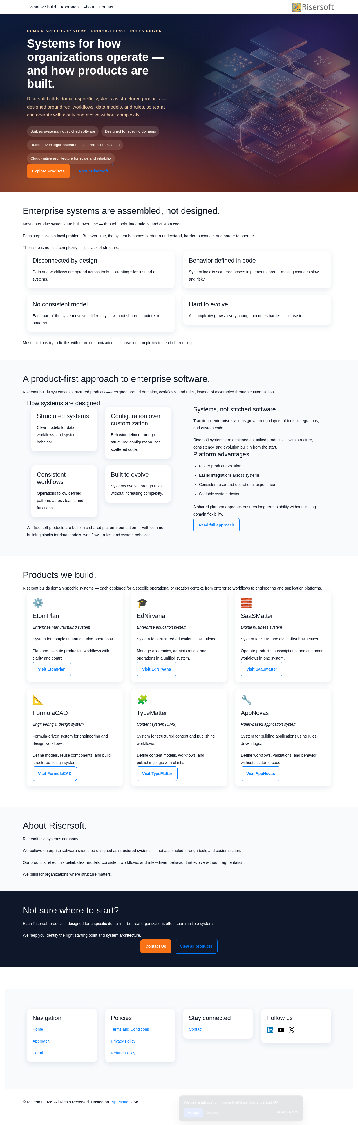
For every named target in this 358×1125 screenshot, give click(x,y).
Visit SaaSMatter (261, 669)
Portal (38, 1053)
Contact (106, 7)
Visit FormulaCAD (54, 773)
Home (38, 1029)
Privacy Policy (123, 1041)
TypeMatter (120, 1102)
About (88, 7)
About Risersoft (93, 171)
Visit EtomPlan (52, 669)
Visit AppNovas (260, 773)
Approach (70, 7)
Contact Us (156, 946)
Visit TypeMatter (157, 773)
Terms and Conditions (130, 1029)
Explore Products (48, 171)
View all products (196, 946)
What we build (43, 7)
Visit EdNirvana (156, 669)
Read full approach (216, 525)
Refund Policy (123, 1053)
